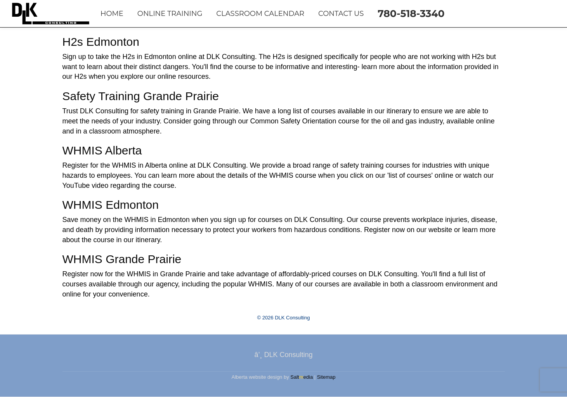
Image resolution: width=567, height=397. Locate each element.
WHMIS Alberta (102, 150)
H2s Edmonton (100, 41)
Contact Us (341, 13)
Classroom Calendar (260, 13)
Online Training (169, 13)
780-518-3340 (411, 13)
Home (112, 13)
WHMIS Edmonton (110, 204)
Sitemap (326, 377)
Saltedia (301, 377)
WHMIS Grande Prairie (122, 259)
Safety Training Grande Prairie (140, 96)
